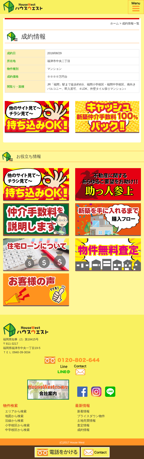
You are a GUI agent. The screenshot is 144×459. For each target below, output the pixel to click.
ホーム (114, 23)
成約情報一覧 (130, 23)
